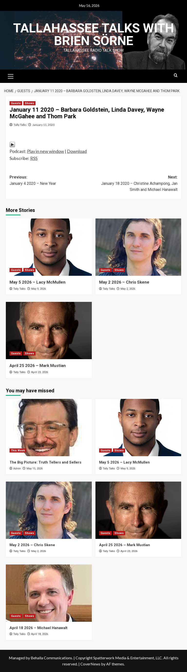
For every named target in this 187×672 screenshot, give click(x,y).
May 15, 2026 (35, 468)
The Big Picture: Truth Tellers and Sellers (45, 462)
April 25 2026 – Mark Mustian (37, 365)
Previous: (51, 181)
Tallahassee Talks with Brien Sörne (93, 34)
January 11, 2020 (43, 125)
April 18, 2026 (39, 634)
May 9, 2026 (38, 288)
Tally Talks (20, 125)
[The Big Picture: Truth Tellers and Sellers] (49, 427)
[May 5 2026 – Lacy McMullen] (49, 247)
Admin (17, 468)
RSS (33, 158)
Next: (136, 184)
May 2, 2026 (128, 288)
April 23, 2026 (39, 372)
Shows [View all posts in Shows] (29, 103)
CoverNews (90, 664)
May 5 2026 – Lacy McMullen (37, 282)
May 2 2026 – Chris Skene (124, 282)
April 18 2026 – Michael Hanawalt (38, 628)
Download (77, 151)
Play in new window (45, 151)
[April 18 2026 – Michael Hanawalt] (49, 593)
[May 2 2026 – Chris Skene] (138, 247)
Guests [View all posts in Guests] (16, 103)
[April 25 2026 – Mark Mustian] (49, 330)
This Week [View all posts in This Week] (18, 450)
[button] (11, 75)
